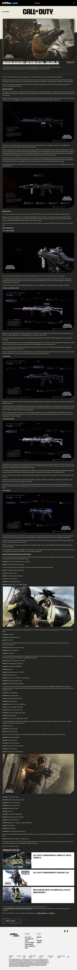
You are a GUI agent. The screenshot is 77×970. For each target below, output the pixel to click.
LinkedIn (39, 942)
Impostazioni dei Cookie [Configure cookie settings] (51, 957)
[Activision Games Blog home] (14, 935)
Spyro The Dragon (29, 942)
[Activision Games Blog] (10, 3)
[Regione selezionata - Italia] (66, 931)
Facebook (39, 937)
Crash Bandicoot (29, 944)
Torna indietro (5, 11)
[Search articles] (74, 3)
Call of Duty (28, 937)
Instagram (39, 941)
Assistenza (19, 956)
